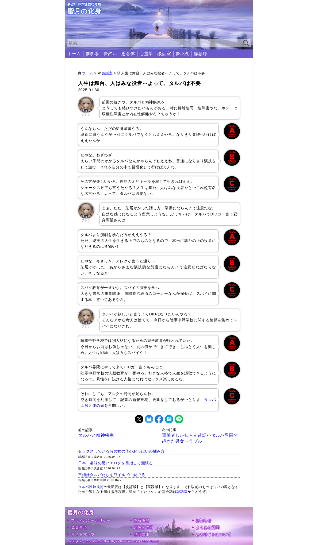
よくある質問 (207, 527)
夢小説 (182, 53)
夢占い (110, 53)
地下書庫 (141, 534)
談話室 (164, 53)
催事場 (92, 53)
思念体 (128, 53)
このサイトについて (213, 534)
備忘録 (200, 53)
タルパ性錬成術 (91, 487)
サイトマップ (83, 534)
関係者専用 (143, 527)
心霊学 (146, 53)
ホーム (74, 53)
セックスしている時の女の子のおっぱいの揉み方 (121, 451)
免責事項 (79, 527)
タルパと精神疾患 (96, 435)
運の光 (98, 405)
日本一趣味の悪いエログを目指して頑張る (115, 463)
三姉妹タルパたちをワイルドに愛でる (111, 475)
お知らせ (204, 520)
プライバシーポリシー (90, 520)
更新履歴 (141, 520)
